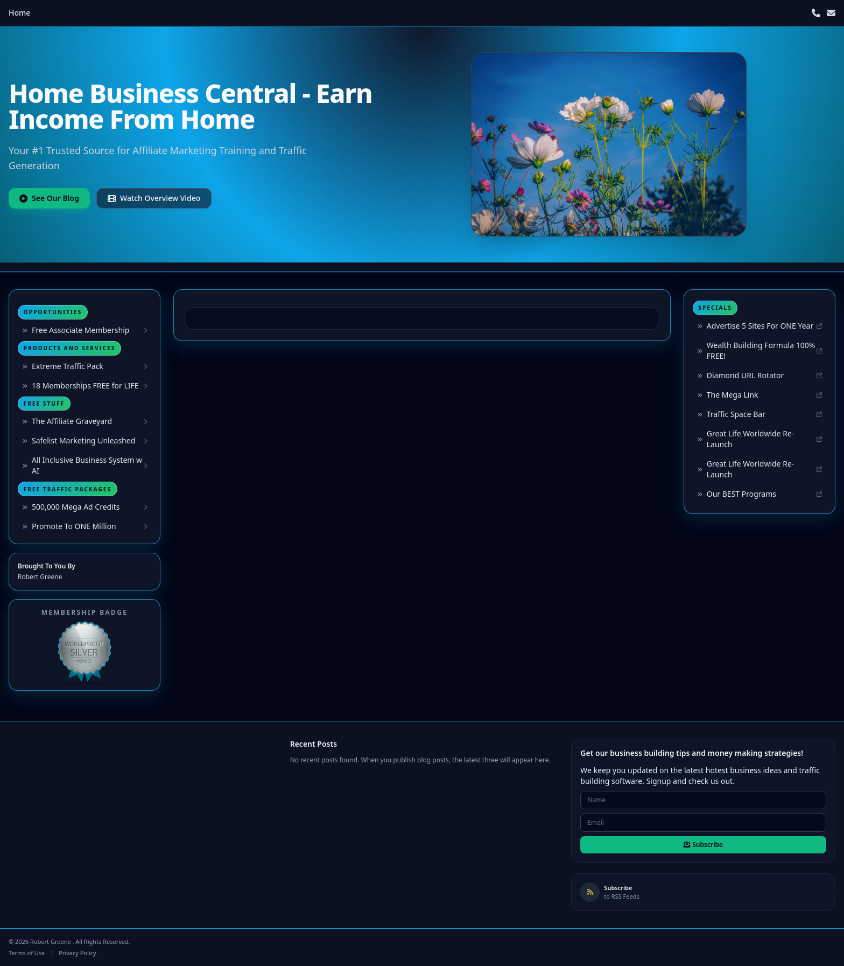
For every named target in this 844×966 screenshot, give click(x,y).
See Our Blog (49, 198)
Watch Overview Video (154, 198)
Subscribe (703, 844)
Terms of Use (27, 953)
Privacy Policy (77, 953)
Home (19, 13)
